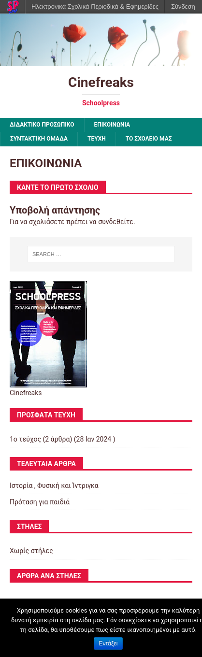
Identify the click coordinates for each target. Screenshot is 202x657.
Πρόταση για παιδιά (40, 502)
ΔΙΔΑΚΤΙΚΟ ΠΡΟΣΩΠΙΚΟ (42, 124)
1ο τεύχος (25, 439)
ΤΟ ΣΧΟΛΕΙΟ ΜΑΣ (149, 138)
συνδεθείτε (115, 222)
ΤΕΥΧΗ (96, 138)
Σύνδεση (183, 6)
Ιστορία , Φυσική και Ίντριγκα (54, 485)
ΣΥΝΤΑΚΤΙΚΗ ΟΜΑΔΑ (39, 138)
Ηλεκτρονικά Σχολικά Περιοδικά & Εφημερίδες (95, 6)
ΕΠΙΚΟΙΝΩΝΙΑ (112, 124)
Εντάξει (108, 643)
